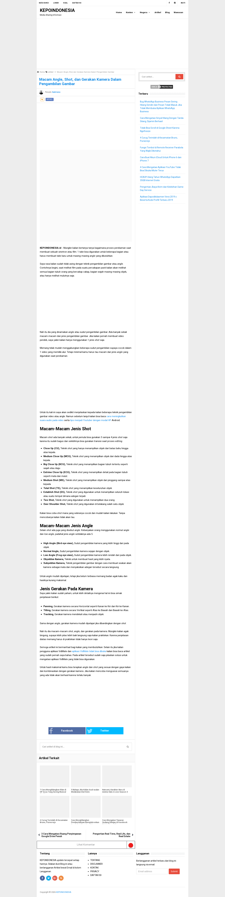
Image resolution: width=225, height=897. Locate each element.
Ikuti (183, 3)
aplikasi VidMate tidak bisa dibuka (89, 651)
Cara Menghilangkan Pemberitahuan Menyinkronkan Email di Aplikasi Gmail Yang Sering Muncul (85, 823)
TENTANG (95, 860)
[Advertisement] (112, 44)
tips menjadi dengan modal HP (90, 420)
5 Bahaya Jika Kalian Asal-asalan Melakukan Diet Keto (85, 791)
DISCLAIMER (96, 864)
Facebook (66, 731)
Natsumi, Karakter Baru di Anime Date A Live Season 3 (115, 791)
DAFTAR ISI (95, 875)
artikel (50, 99)
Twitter (96, 731)
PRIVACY (94, 871)
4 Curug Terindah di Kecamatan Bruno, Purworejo (54, 821)
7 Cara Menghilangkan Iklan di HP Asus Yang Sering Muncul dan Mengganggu (53, 792)
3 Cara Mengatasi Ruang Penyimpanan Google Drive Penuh (61, 835)
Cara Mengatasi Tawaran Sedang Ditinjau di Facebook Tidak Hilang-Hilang (114, 822)
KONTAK (94, 867)
